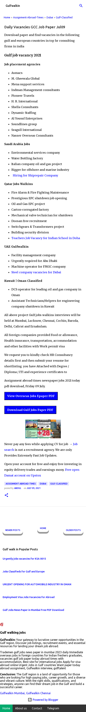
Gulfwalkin (13, 5)
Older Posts (73, 530)
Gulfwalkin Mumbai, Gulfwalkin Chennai (25, 693)
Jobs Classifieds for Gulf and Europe (24, 571)
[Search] (81, 5)
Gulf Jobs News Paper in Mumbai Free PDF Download (33, 610)
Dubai (43, 484)
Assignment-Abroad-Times (21, 484)
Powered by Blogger (43, 699)
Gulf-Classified (59, 484)
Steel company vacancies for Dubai (36, 272)
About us (21, 708)
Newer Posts (12, 530)
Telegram (53, 708)
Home (43, 528)
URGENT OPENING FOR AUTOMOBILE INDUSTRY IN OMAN (37, 584)
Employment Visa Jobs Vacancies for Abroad (29, 597)
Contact (37, 708)
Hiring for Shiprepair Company (35, 175)
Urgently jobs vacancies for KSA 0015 (24, 558)
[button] (6, 495)
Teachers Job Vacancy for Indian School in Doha (45, 238)
